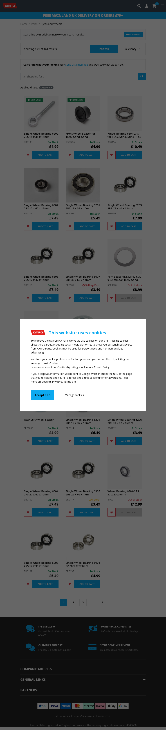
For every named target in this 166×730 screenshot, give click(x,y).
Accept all (43, 395)
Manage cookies (74, 395)
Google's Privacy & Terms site (58, 381)
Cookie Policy (101, 367)
